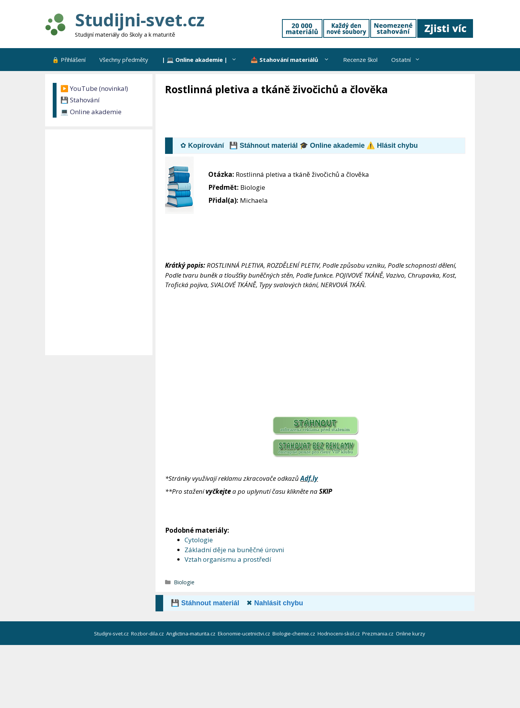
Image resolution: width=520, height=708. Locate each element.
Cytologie (199, 539)
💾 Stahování (80, 99)
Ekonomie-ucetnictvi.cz (244, 633)
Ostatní (409, 59)
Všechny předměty (123, 59)
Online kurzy (411, 633)
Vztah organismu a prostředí (228, 559)
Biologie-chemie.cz (294, 633)
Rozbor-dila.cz (148, 633)
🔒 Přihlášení (69, 59)
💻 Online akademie (90, 111)
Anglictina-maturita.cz (191, 633)
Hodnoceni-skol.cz (339, 633)
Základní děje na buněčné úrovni (234, 549)
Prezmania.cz (378, 633)
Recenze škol (360, 59)
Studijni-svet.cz (139, 19)
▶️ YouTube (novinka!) (94, 88)
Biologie (184, 582)
